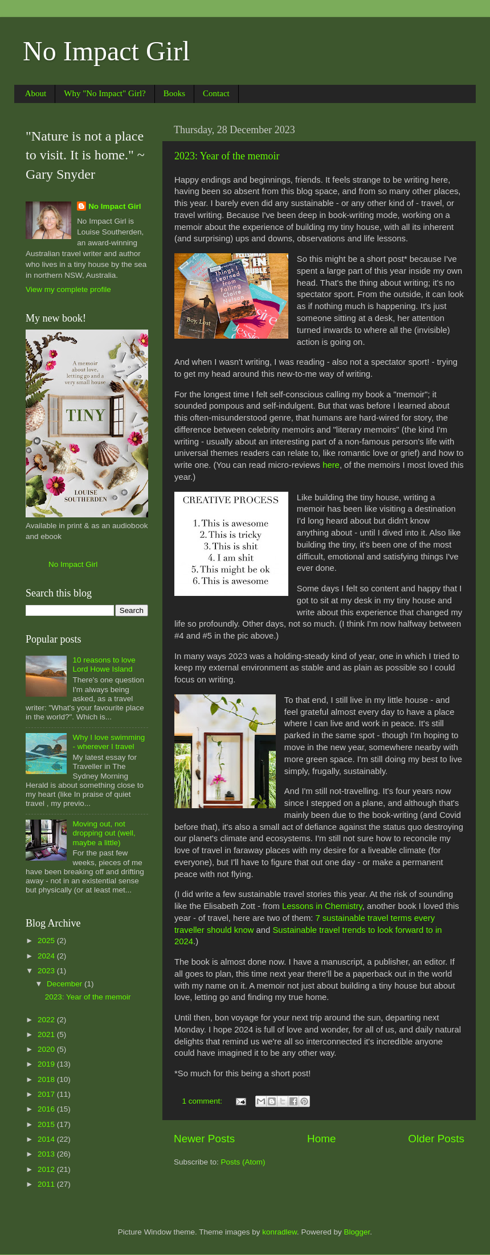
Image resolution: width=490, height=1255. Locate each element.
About (36, 93)
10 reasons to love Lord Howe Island (103, 664)
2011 (47, 1184)
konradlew (279, 1232)
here (331, 465)
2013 (47, 1154)
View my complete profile (68, 289)
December (65, 984)
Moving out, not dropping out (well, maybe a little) (103, 833)
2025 (47, 940)
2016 (47, 1109)
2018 (47, 1079)
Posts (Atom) (243, 1162)
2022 (47, 1019)
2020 (47, 1049)
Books (174, 93)
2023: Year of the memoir (226, 156)
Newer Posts (204, 1139)
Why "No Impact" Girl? (104, 93)
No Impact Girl (106, 51)
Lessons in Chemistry (322, 906)
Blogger (357, 1232)
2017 (47, 1094)
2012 (47, 1169)
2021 (47, 1034)
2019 (47, 1064)
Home (321, 1139)
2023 (47, 970)
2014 (47, 1139)
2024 (47, 956)
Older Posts (436, 1139)
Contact (216, 93)
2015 (47, 1124)
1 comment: (203, 1101)
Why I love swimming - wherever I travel (108, 742)
